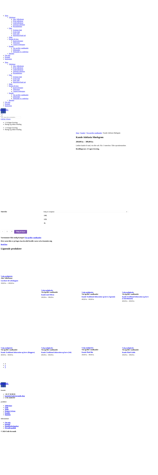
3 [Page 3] (5, 375)
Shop (6, 15)
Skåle (10, 37)
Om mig (7, 55)
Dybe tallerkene (18, 21)
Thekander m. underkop (20, 52)
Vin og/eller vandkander (21, 48)
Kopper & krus (14, 39)
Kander (11, 46)
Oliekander (16, 50)
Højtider (11, 53)
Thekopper (16, 43)
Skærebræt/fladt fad (19, 35)
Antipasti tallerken (19, 24)
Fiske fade (16, 34)
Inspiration (8, 59)
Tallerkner (12, 17)
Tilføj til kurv (20, 239)
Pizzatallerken (17, 26)
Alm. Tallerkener (18, 19)
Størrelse (4, 219)
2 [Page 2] (5, 373)
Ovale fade (16, 32)
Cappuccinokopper (19, 44)
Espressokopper (18, 41)
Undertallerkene (18, 23)
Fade (10, 28)
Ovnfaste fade (17, 30)
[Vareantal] (7, 238)
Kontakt (7, 57)
